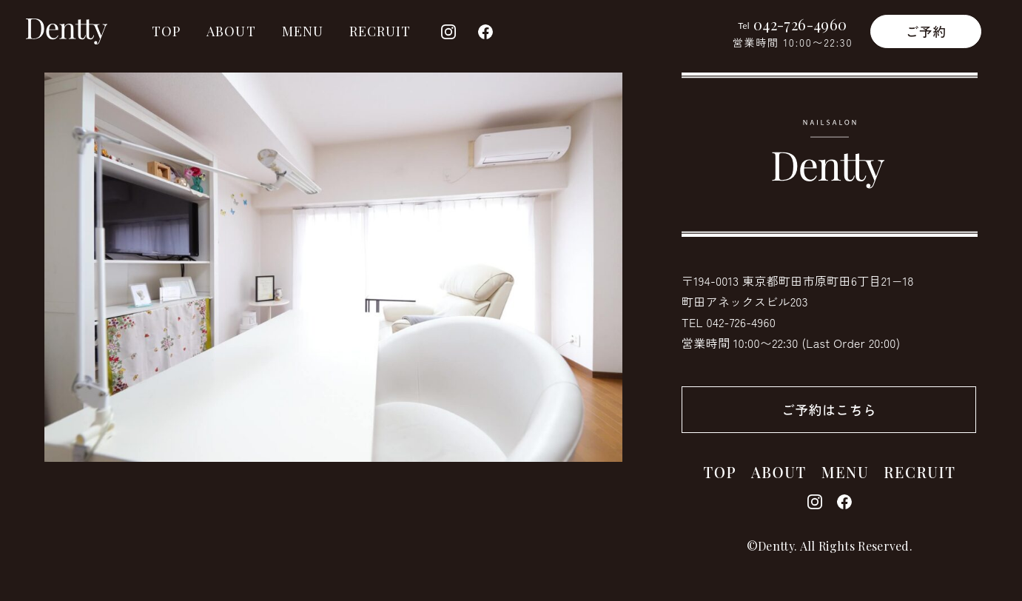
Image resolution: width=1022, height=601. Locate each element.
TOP (166, 31)
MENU (302, 31)
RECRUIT (380, 31)
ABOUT (230, 31)
